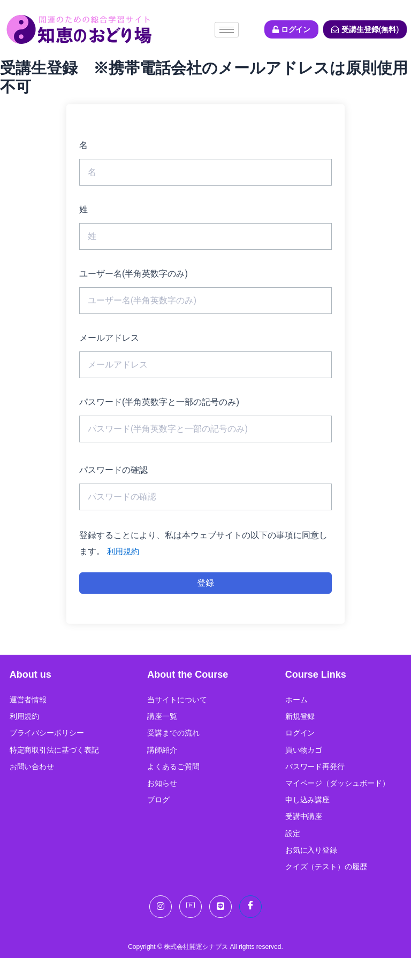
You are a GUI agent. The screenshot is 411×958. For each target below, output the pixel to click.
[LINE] (220, 906)
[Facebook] (250, 906)
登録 (205, 583)
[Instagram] (160, 906)
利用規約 (124, 551)
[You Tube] (190, 906)
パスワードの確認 (113, 470)
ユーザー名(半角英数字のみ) (133, 274)
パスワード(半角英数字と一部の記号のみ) (159, 402)
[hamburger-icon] (227, 29)
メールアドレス (109, 338)
